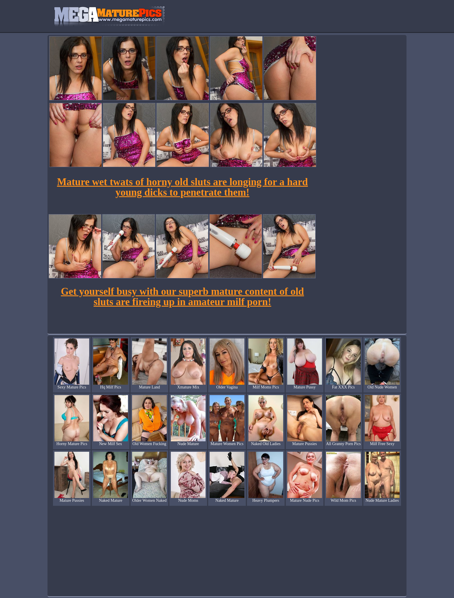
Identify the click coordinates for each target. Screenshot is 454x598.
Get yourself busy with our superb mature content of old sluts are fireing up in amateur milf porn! (182, 297)
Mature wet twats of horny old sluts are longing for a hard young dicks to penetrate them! (182, 187)
